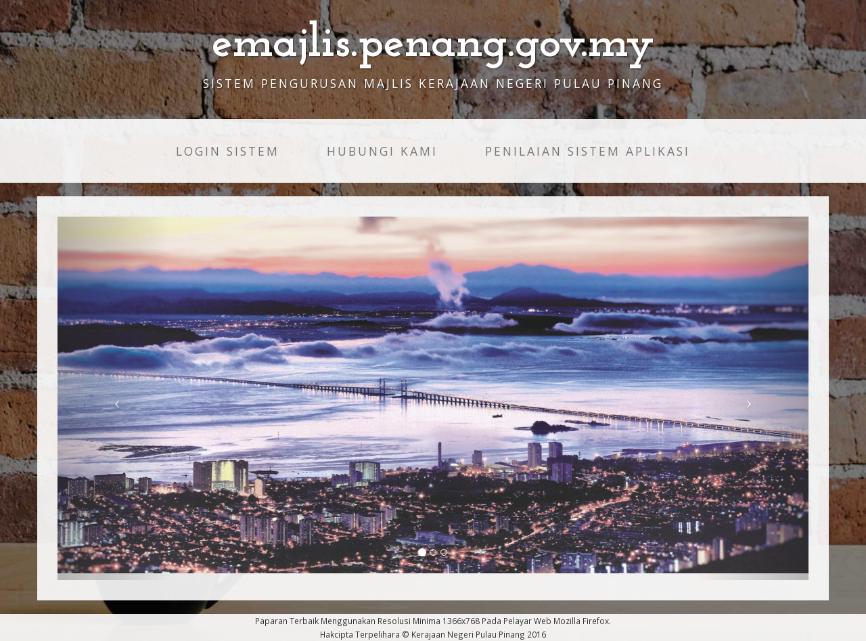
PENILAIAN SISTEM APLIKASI (587, 151)
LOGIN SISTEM (227, 151)
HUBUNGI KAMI (382, 151)
